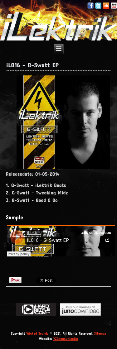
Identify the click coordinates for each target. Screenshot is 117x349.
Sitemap (100, 333)
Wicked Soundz (37, 333)
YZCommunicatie (65, 339)
